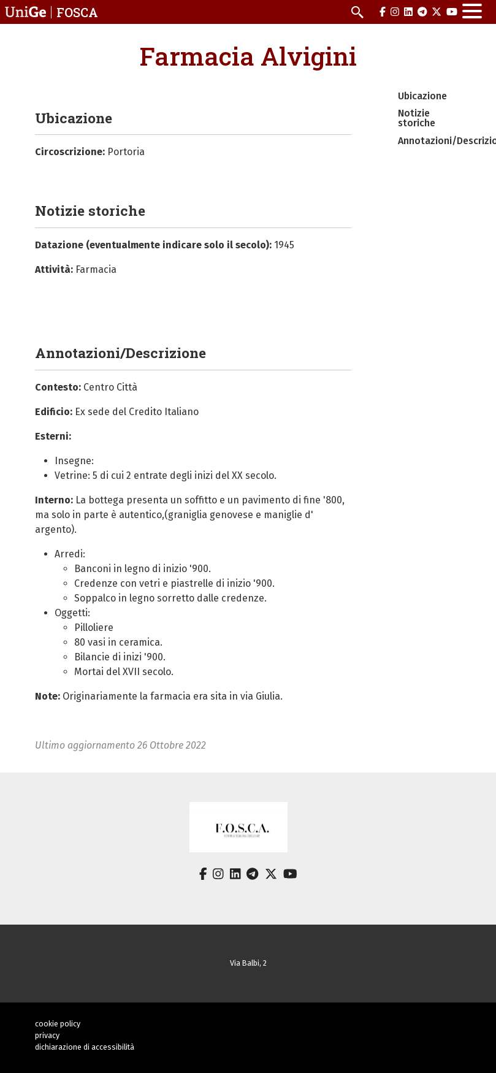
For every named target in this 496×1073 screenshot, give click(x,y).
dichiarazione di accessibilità (84, 1047)
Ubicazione (422, 96)
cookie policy (57, 1023)
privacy (47, 1035)
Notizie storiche (416, 118)
